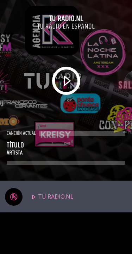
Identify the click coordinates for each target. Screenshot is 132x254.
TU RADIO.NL (39, 197)
